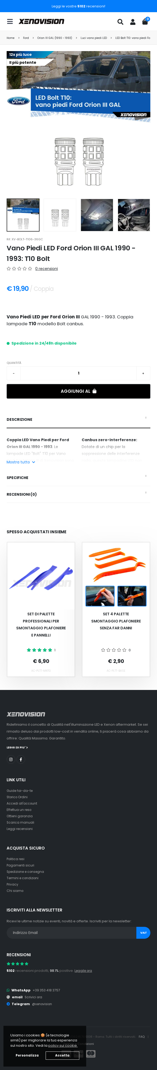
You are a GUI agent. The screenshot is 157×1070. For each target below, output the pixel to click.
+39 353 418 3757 (47, 990)
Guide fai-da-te (20, 790)
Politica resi (16, 858)
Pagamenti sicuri (21, 865)
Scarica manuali (21, 822)
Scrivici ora (34, 997)
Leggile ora (84, 970)
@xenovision (43, 1003)
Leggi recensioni (21, 828)
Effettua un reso (20, 809)
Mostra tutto (21, 462)
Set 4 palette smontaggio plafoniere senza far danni (116, 621)
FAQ (142, 1036)
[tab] (78, 419)
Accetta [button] (62, 1055)
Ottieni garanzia (20, 816)
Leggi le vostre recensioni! (78, 6)
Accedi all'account (22, 803)
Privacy (13, 884)
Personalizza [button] (27, 1055)
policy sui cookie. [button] (63, 1045)
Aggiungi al (79, 391)
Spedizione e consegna (27, 871)
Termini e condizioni (24, 877)
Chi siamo (15, 890)
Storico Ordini (18, 796)
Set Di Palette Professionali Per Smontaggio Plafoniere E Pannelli (41, 624)
